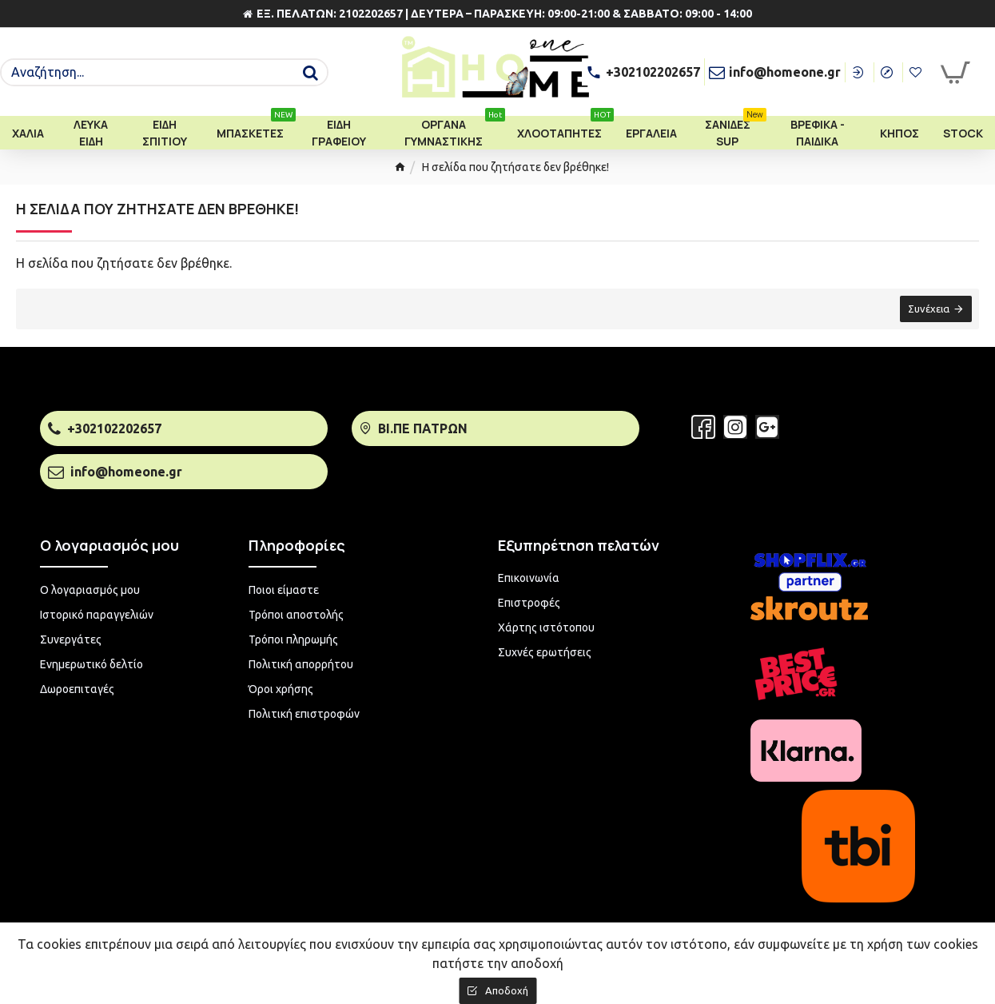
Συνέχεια (928, 309)
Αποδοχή (506, 990)
